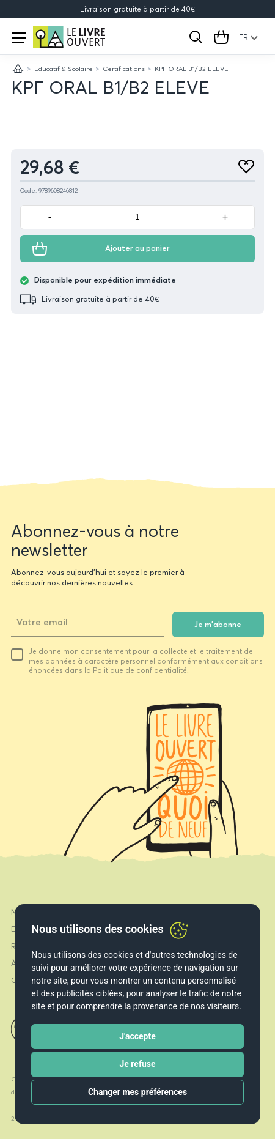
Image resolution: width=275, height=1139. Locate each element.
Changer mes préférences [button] (137, 1092)
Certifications (124, 68)
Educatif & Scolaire (63, 68)
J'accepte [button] (137, 1036)
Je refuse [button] (137, 1064)
